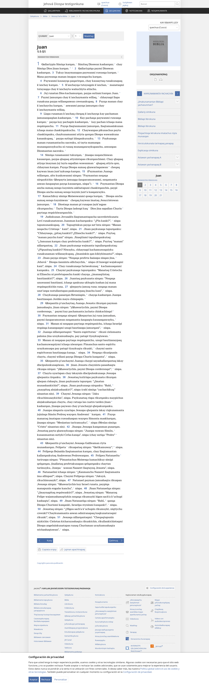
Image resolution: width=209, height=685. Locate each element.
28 (39, 295)
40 (39, 410)
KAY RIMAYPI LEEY (169, 22)
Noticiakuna (100, 595)
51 (59, 517)
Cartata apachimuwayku (104, 618)
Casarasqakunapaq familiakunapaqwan (41, 619)
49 (61, 500)
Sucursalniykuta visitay (104, 622)
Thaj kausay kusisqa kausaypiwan (47, 614)
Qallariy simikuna (146, 112)
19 (42, 216)
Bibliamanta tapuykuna (43, 600)
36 (68, 365)
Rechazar (46, 679)
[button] (82, 11)
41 (104, 414)
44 (39, 451)
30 (39, 315)
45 (92, 455)
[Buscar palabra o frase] (157, 3)
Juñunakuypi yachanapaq (75, 624)
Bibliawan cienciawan (42, 637)
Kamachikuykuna (71, 636)
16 (97, 183)
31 (47, 323)
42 (68, 426)
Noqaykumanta (101, 602)
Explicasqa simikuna (148, 150)
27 (67, 286)
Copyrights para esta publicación (50, 563)
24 (55, 266)
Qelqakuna (34, 16)
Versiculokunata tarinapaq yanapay (156, 143)
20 (63, 225)
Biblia (45, 16)
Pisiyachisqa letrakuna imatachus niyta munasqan (157, 135)
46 (39, 472)
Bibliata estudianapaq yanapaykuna (42, 609)
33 (39, 340)
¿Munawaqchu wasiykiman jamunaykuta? (105, 612)
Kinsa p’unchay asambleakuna (107, 636)
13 (99, 138)
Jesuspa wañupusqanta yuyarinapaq (104, 631)
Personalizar (60, 679)
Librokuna (69, 604)
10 (77, 118)
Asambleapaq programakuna (76, 628)
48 (86, 488)
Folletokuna (69, 608)
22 (56, 245)
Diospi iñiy (38, 633)
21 (80, 229)
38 (64, 377)
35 (42, 361)
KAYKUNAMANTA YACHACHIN (158, 93)
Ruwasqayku (100, 640)
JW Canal (68, 640)
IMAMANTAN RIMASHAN (147, 180)
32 (39, 332)
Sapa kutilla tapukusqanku (105, 607)
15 (84, 171)
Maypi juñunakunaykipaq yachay (160, 603)
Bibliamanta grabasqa (73, 652)
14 (42, 155)
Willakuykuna (100, 644)
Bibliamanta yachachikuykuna (46, 595)
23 (39, 258)
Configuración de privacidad (137, 671)
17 (39, 196)
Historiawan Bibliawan (42, 641)
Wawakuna (38, 629)
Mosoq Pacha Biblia (59, 16)
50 (39, 509)
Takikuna (68, 648)
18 (55, 204)
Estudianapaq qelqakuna (74, 632)
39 (58, 393)
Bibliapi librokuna (146, 119)
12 (79, 130)
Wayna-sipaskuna (41, 625)
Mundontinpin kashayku (105, 648)
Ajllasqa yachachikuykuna (75, 616)
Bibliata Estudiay (40, 604)
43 (42, 443)
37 (39, 373)
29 (42, 303)
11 (57, 126)
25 (53, 270)
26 (66, 278)
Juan (73, 16)
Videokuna (69, 644)
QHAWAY (42, 36)
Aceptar (34, 679)
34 (89, 352)
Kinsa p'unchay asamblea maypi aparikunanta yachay (136, 612)
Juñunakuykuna (101, 626)
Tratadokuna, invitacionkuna (76, 612)
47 (69, 480)
